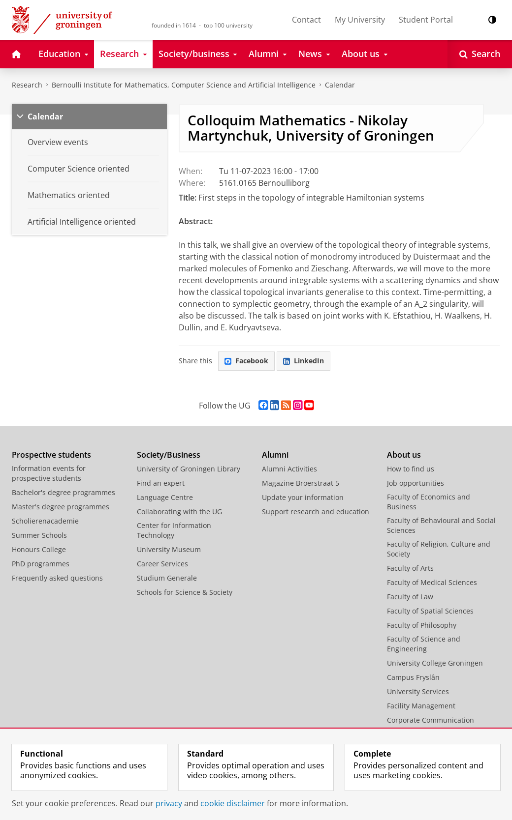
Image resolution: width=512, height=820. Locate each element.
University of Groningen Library (188, 468)
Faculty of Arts (410, 568)
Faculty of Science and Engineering (423, 643)
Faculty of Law (410, 596)
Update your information (303, 497)
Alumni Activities (289, 468)
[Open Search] (480, 54)
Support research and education (315, 511)
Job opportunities (415, 483)
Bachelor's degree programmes (63, 492)
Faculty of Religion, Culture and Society (438, 548)
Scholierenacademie (45, 521)
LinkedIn (303, 360)
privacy (169, 803)
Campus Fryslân (413, 677)
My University (360, 19)
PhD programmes (40, 563)
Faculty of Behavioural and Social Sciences (441, 525)
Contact (306, 19)
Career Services (162, 563)
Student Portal (426, 19)
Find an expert (161, 483)
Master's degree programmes (60, 506)
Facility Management (421, 705)
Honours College (39, 549)
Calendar (340, 84)
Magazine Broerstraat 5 (300, 483)
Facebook (246, 360)
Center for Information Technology (174, 530)
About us (404, 455)
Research (27, 84)
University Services (418, 691)
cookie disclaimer (232, 803)
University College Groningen (435, 663)
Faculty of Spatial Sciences (430, 610)
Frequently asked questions (57, 578)
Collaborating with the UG (179, 511)
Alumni (275, 455)
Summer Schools (39, 535)
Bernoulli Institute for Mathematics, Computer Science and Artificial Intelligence (184, 84)
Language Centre (165, 497)
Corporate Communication (430, 720)
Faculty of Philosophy (421, 625)
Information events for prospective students (49, 473)
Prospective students (51, 455)
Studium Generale (167, 578)
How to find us (410, 468)
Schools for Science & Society (184, 592)
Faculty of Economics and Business (428, 501)
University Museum (169, 549)
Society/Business (168, 455)
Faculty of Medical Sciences (432, 582)
